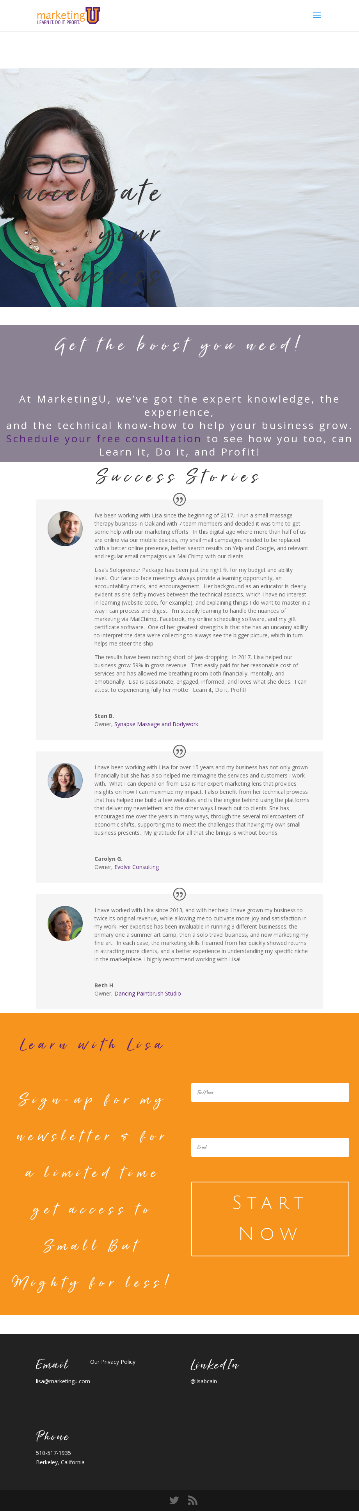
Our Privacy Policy (112, 1361)
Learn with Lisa (93, 1045)
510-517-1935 (53, 1452)
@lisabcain (203, 1381)
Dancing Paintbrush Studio (147, 993)
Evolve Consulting (136, 867)
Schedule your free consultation (104, 438)
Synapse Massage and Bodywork (156, 724)
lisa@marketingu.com (63, 1381)
